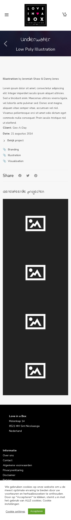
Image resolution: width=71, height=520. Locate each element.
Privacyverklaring (13, 470)
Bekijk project (13, 140)
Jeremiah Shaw (31, 79)
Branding (13, 149)
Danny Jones (51, 79)
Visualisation (15, 161)
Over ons (8, 455)
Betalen (7, 480)
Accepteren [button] (36, 511)
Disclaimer (9, 475)
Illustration (14, 155)
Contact (7, 460)
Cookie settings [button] (15, 511)
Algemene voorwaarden (17, 465)
